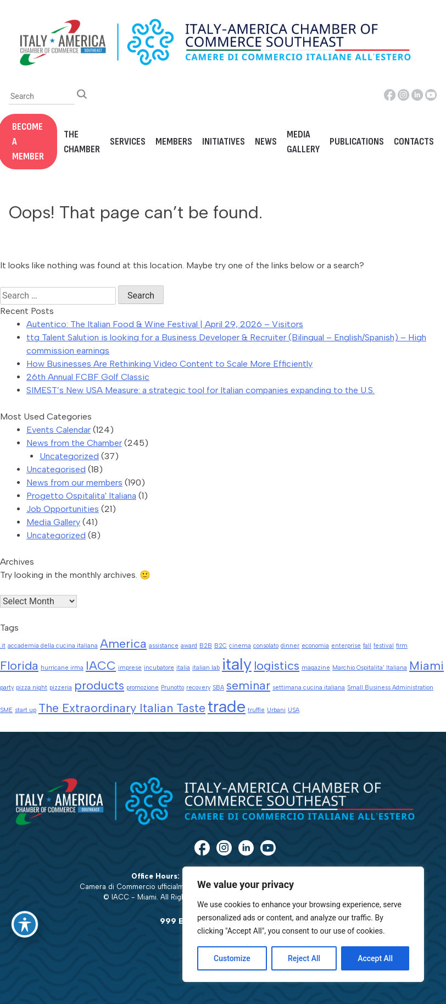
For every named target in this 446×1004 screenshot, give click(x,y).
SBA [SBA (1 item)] (218, 687)
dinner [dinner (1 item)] (290, 645)
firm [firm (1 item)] (402, 645)
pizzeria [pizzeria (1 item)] (60, 687)
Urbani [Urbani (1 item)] (276, 710)
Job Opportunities (62, 509)
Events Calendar (58, 429)
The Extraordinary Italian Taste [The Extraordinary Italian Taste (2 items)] (121, 707)
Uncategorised (56, 469)
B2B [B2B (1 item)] (205, 645)
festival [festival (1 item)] (383, 645)
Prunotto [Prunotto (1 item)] (172, 687)
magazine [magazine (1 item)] (316, 667)
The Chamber (82, 142)
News (266, 141)
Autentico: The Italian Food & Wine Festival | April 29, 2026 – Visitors (164, 324)
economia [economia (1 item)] (315, 645)
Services (128, 141)
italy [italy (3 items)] (237, 664)
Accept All (375, 958)
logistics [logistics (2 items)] (276, 665)
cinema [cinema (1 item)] (240, 645)
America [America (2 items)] (123, 643)
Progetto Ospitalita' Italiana (81, 495)
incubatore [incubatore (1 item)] (159, 667)
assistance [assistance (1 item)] (164, 645)
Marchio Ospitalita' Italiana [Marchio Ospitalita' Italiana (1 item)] (369, 667)
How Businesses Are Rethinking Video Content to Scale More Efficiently (169, 363)
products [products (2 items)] (99, 685)
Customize (232, 958)
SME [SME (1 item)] (6, 710)
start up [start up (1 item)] (25, 710)
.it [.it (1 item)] (2, 645)
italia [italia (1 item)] (183, 667)
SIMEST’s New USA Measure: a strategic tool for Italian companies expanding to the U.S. (200, 390)
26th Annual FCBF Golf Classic (87, 377)
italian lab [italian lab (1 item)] (206, 667)
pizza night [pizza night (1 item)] (31, 687)
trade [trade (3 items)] (227, 706)
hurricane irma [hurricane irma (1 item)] (62, 667)
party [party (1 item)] (7, 687)
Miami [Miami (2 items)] (426, 665)
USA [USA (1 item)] (293, 710)
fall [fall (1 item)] (367, 645)
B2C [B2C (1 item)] (220, 645)
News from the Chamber (74, 443)
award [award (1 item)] (189, 645)
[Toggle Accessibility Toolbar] (25, 924)
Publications (357, 141)
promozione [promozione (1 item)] (142, 687)
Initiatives (223, 141)
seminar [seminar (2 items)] (248, 685)
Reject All (304, 958)
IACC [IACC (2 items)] (101, 665)
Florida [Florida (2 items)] (19, 665)
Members (173, 141)
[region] (303, 924)
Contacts (414, 141)
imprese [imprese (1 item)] (130, 667)
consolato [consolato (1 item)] (265, 645)
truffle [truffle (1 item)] (256, 710)
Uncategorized (69, 456)
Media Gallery (303, 142)
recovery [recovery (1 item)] (198, 687)
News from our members (74, 482)
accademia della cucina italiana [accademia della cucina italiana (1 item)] (53, 645)
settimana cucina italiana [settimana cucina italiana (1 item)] (308, 687)
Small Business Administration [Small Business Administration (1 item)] (390, 687)
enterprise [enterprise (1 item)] (346, 645)
